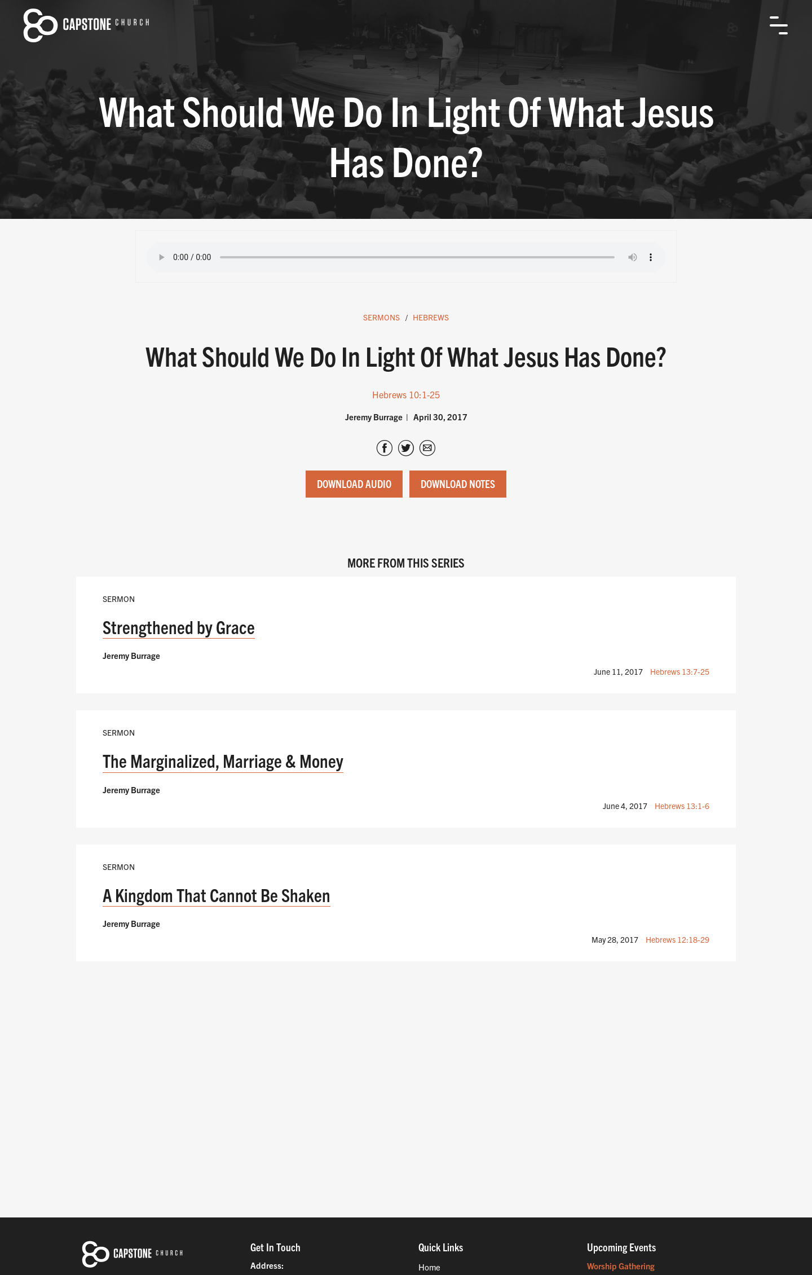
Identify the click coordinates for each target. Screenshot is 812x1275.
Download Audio (354, 483)
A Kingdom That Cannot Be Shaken (216, 894)
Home (429, 1266)
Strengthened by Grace (179, 626)
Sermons (381, 317)
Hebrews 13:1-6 (682, 806)
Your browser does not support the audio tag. (406, 257)
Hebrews (431, 317)
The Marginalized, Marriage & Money (223, 760)
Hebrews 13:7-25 (679, 671)
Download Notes (458, 483)
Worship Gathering (621, 1265)
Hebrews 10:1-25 (406, 394)
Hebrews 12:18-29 (677, 939)
